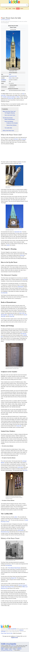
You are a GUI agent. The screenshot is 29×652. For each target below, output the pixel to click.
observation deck (18, 231)
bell (23, 93)
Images (10, 8)
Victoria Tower (11, 98)
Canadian (5, 96)
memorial (25, 279)
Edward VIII (13, 578)
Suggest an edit (14, 637)
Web (6, 8)
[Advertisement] (14, 13)
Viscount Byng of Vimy (9, 586)
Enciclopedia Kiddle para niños (6, 650)
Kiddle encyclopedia (12, 628)
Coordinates (3, 79)
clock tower (3, 95)
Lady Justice (20, 467)
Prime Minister (11, 567)
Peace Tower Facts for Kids (6, 633)
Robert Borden (17, 567)
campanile (24, 139)
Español (21, 8)
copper (19, 163)
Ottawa (17, 96)
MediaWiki (19, 647)
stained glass (20, 286)
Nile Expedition (4, 314)
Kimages (13, 8)
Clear (25, 5)
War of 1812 (21, 313)
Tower (10, 74)
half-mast (22, 255)
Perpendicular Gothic (13, 76)
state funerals (20, 530)
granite (8, 245)
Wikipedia (3, 647)
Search (27, 5)
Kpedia (18, 8)
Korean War (11, 316)
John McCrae (23, 333)
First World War (4, 292)
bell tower (16, 139)
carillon (15, 516)
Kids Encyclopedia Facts (5, 19)
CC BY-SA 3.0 (13, 645)
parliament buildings (11, 96)
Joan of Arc (25, 470)
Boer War (11, 314)
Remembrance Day (5, 531)
